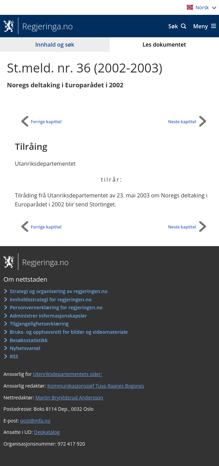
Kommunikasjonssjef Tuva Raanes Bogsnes (95, 385)
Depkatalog (47, 432)
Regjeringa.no (45, 26)
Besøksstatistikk (29, 340)
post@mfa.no (35, 420)
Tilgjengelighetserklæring (39, 323)
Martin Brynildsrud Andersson (69, 397)
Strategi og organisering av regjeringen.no (59, 291)
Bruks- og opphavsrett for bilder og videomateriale (69, 332)
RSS (14, 356)
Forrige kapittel (46, 122)
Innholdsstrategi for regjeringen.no (50, 299)
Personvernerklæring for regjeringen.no (56, 307)
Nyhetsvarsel (25, 348)
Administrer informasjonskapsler (48, 315)
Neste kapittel (182, 122)
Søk (173, 26)
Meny (200, 26)
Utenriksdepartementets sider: (67, 374)
